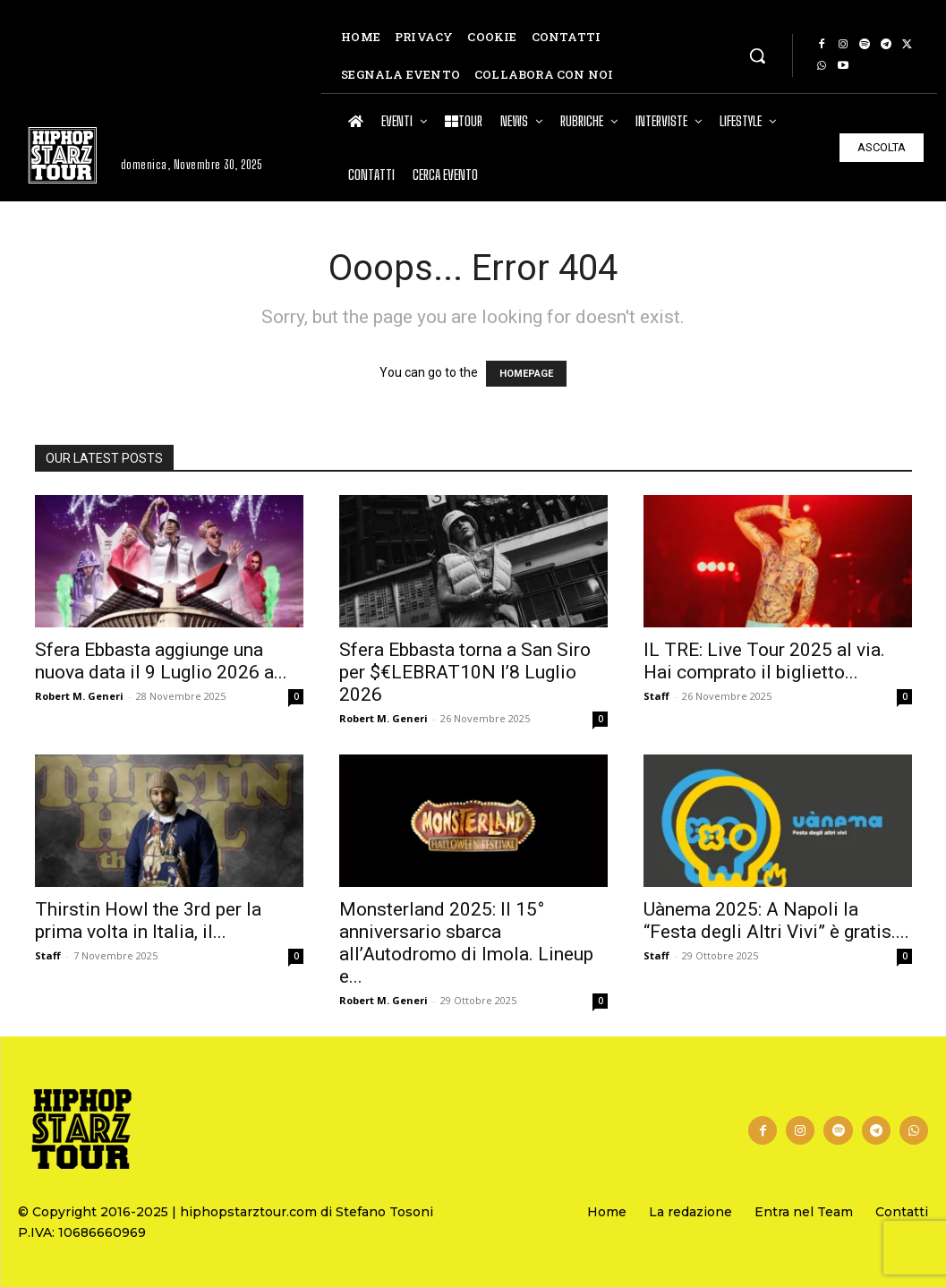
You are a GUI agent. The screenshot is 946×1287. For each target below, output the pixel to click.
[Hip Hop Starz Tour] (62, 155)
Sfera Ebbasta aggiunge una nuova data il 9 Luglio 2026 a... (161, 661)
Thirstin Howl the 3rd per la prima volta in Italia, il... (148, 920)
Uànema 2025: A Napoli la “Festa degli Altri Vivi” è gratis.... (776, 920)
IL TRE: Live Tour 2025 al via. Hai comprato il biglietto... (764, 661)
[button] (757, 55)
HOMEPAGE (526, 373)
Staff (656, 696)
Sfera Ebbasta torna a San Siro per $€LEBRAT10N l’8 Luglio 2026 (465, 672)
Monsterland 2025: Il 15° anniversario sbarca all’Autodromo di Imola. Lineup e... (466, 943)
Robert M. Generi (79, 696)
